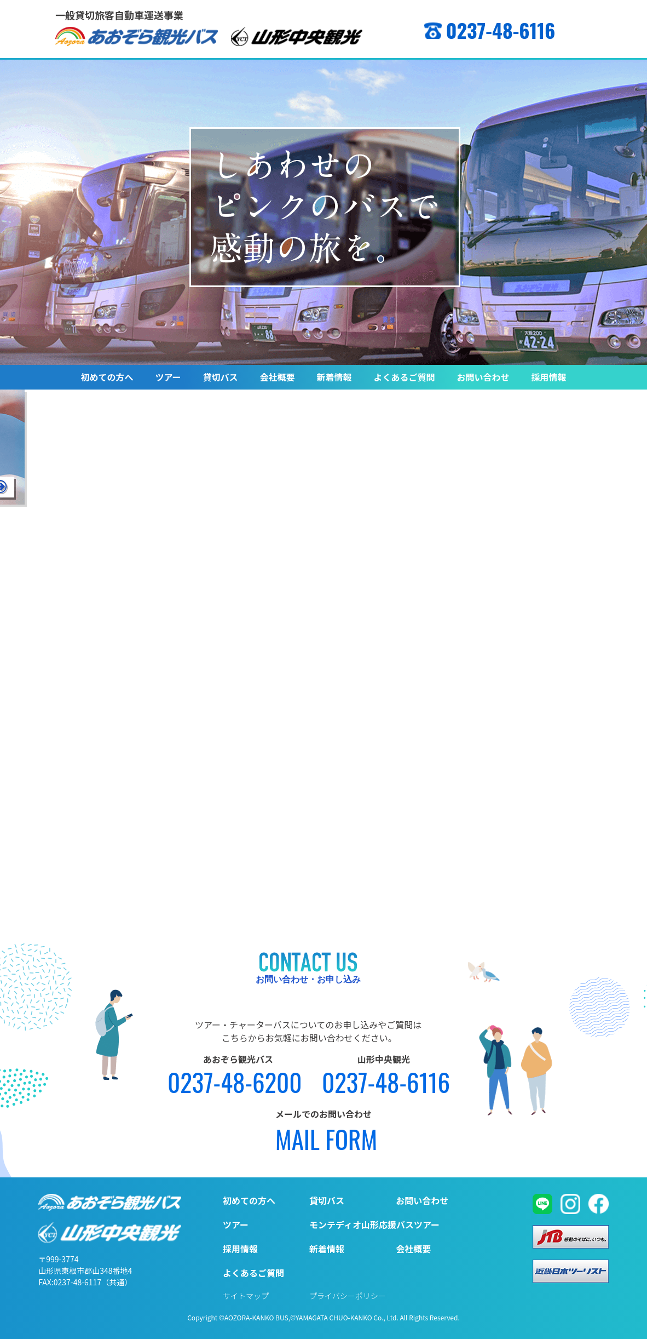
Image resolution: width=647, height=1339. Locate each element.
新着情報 (334, 377)
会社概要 (277, 377)
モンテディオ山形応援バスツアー (374, 1224)
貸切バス (220, 377)
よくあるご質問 (404, 377)
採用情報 (549, 377)
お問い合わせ (483, 377)
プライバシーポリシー (347, 1295)
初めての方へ (106, 377)
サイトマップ (246, 1295)
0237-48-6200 (234, 1081)
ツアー (168, 377)
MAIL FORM (326, 1138)
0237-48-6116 (501, 29)
